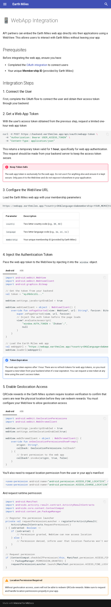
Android (10, 270)
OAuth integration (36, 65)
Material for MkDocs (24, 603)
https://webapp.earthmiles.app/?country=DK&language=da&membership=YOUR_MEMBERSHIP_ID (57, 205)
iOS (21, 270)
